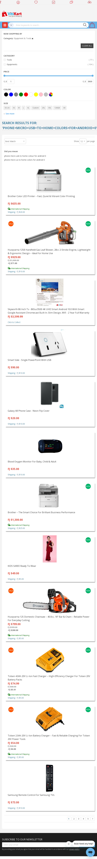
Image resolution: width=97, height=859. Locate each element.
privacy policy (74, 849)
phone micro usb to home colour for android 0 (25, 156)
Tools (50, 59)
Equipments (50, 64)
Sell (90, 3)
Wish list (36, 3)
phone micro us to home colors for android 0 (24, 159)
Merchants (72, 3)
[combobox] (51, 25)
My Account (19, 3)
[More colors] (50, 94)
